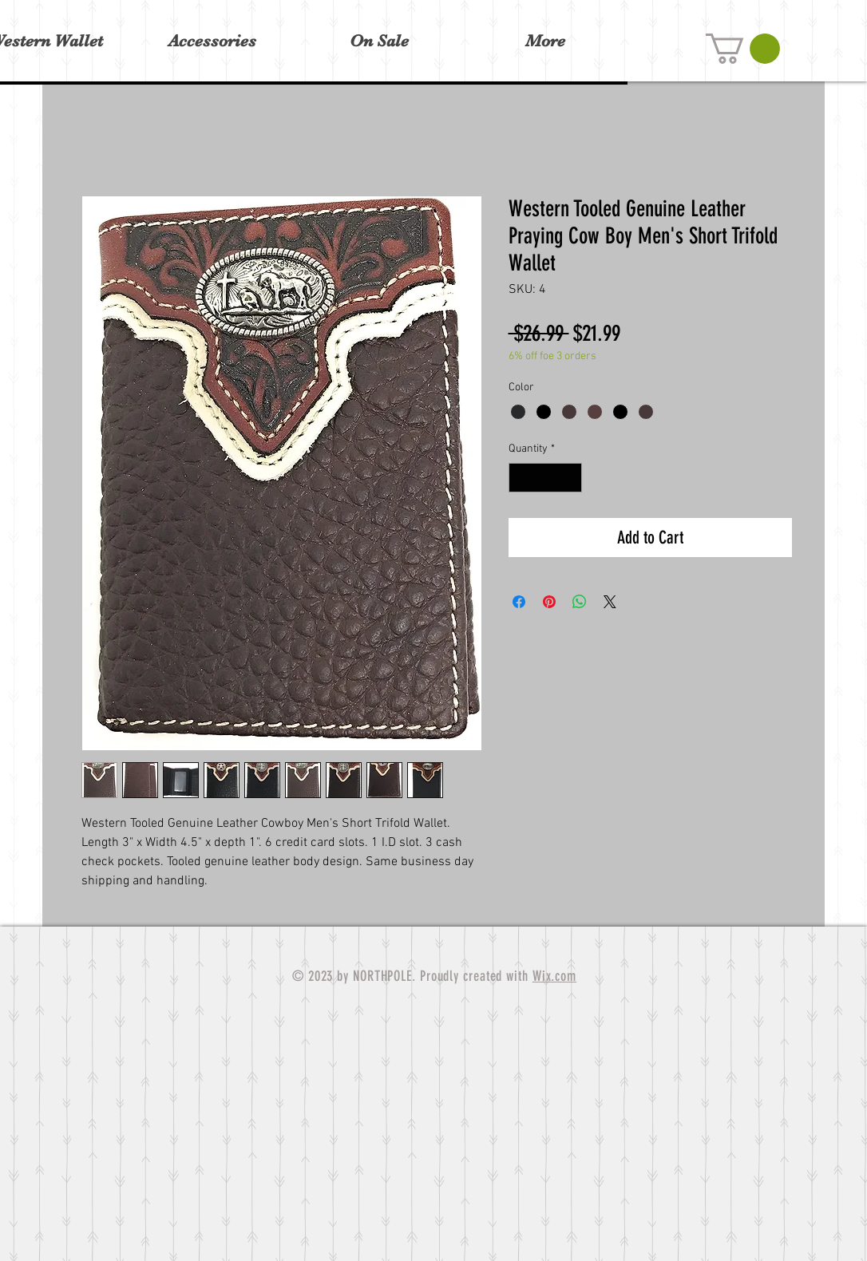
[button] (743, 49)
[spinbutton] (545, 478)
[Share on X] (610, 601)
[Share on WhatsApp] (579, 601)
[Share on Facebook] (519, 601)
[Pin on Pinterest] (549, 601)
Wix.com (554, 976)
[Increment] (570, 478)
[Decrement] (521, 478)
